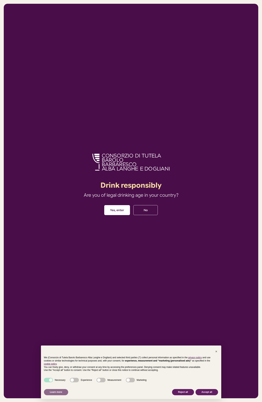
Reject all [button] (183, 392)
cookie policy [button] (50, 364)
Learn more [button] (56, 392)
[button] (216, 352)
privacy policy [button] (195, 357)
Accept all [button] (207, 392)
